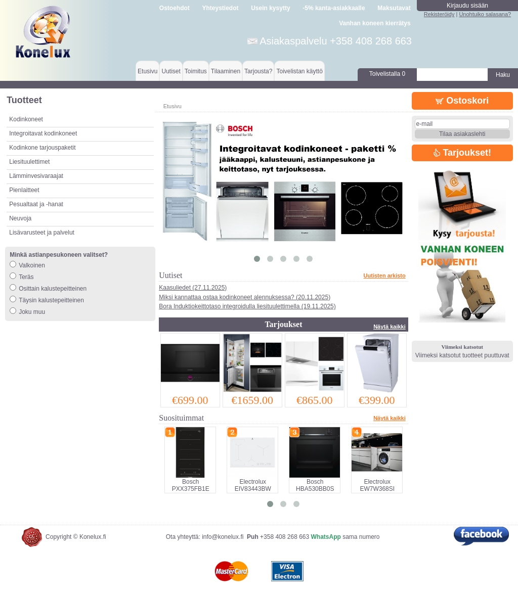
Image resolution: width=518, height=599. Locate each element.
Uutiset (170, 71)
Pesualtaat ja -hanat (36, 204)
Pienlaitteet (24, 190)
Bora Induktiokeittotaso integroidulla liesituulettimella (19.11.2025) (247, 306)
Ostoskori (462, 101)
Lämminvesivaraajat (36, 175)
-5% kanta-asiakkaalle (334, 8)
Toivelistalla (387, 73)
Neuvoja (20, 218)
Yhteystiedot (220, 8)
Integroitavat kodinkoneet (43, 133)
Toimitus (196, 71)
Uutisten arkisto (385, 275)
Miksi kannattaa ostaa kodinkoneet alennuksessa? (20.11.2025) (244, 297)
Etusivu (147, 71)
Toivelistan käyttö (299, 71)
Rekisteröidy (439, 14)
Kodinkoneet (26, 119)
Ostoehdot (174, 8)
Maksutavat (393, 8)
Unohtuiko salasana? (485, 14)
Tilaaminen (225, 71)
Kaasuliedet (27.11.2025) (193, 287)
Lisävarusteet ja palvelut (41, 232)
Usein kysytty (270, 8)
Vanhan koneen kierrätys (374, 23)
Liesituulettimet (29, 161)
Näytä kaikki (389, 327)
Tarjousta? (258, 71)
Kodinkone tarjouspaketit (42, 147)
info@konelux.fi (222, 536)
